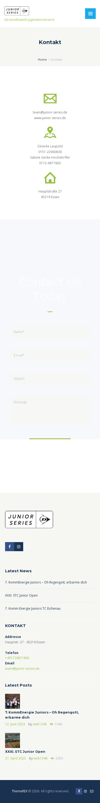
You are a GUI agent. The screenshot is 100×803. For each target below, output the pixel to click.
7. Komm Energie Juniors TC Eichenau (33, 608)
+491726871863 (17, 658)
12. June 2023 (15, 724)
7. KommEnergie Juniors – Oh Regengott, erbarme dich (46, 582)
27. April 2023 (15, 758)
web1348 (40, 724)
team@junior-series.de (50, 112)
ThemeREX (19, 791)
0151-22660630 (50, 152)
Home (42, 59)
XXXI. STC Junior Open (21, 595)
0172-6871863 (50, 163)
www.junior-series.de (50, 118)
